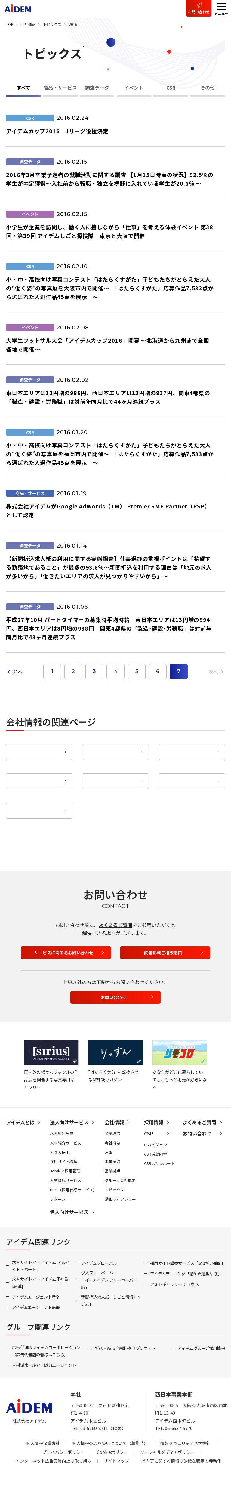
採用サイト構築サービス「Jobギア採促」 (187, 1245)
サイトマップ (116, 1443)
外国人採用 (59, 1134)
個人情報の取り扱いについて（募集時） (110, 1425)
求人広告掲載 (61, 1115)
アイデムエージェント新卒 (36, 1279)
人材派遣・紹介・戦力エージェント (44, 1347)
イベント (133, 87)
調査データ (97, 87)
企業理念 (36, 746)
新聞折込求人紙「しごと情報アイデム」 (111, 1282)
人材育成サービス (65, 1162)
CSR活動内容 (155, 1136)
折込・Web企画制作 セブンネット (125, 1330)
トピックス (114, 1172)
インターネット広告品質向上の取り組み (53, 1443)
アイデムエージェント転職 (36, 1289)
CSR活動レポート (159, 1145)
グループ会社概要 (188, 769)
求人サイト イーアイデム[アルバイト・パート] (40, 1247)
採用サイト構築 (63, 1143)
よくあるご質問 (115, 906)
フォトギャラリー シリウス (174, 1266)
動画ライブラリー (36, 792)
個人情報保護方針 (43, 1425)
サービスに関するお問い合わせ (63, 934)
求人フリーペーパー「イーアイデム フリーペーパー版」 (109, 1262)
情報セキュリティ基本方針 (185, 1425)
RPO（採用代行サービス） (73, 1172)
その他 (207, 87)
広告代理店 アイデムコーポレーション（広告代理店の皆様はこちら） (46, 1332)
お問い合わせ (199, 11)
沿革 (188, 746)
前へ (18, 671)
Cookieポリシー (112, 1434)
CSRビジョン (155, 1126)
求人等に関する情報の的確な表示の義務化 (181, 1443)
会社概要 (112, 746)
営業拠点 (112, 769)
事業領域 (36, 769)
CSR (170, 87)
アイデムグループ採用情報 (201, 1330)
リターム (58, 1181)
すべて (23, 87)
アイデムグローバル (99, 1245)
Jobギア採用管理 (65, 1153)
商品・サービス (60, 87)
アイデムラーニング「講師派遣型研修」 (185, 1256)
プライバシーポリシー (63, 1434)
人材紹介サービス (65, 1125)
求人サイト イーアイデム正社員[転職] (40, 1264)
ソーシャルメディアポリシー (167, 1434)
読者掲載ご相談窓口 (163, 934)
